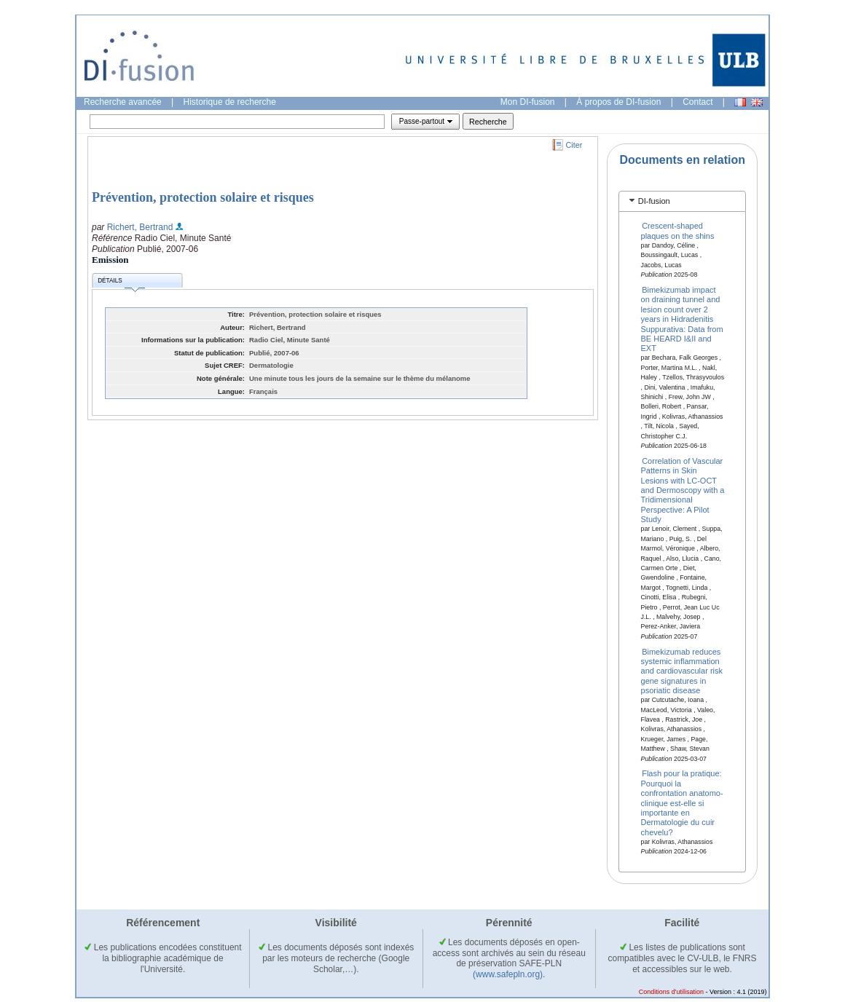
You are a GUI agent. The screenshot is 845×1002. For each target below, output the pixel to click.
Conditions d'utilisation (671, 991)
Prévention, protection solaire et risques (203, 197)
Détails (121, 282)
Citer (574, 145)
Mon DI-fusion (527, 102)
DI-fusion (654, 201)
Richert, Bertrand (140, 227)
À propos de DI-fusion (618, 102)
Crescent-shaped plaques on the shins (678, 230)
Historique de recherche (230, 102)
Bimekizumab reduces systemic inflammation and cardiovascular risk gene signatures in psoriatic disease (682, 671)
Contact (697, 102)
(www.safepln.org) (508, 974)
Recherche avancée (123, 102)
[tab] (682, 201)
